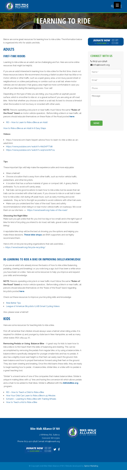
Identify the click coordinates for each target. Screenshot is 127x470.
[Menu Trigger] (117, 5)
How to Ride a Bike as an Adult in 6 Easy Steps (24, 128)
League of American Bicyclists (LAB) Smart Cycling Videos (33, 306)
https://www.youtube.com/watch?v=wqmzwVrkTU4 (30, 150)
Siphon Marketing (91, 466)
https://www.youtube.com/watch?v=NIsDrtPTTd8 (29, 146)
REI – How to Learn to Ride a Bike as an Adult (27, 122)
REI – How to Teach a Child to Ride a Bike (25, 392)
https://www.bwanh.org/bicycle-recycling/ (25, 247)
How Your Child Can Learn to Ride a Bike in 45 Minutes (30, 395)
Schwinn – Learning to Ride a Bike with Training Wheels (31, 399)
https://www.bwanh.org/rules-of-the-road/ (47, 210)
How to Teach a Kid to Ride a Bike (21, 402)
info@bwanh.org (100, 65)
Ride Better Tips (13, 303)
